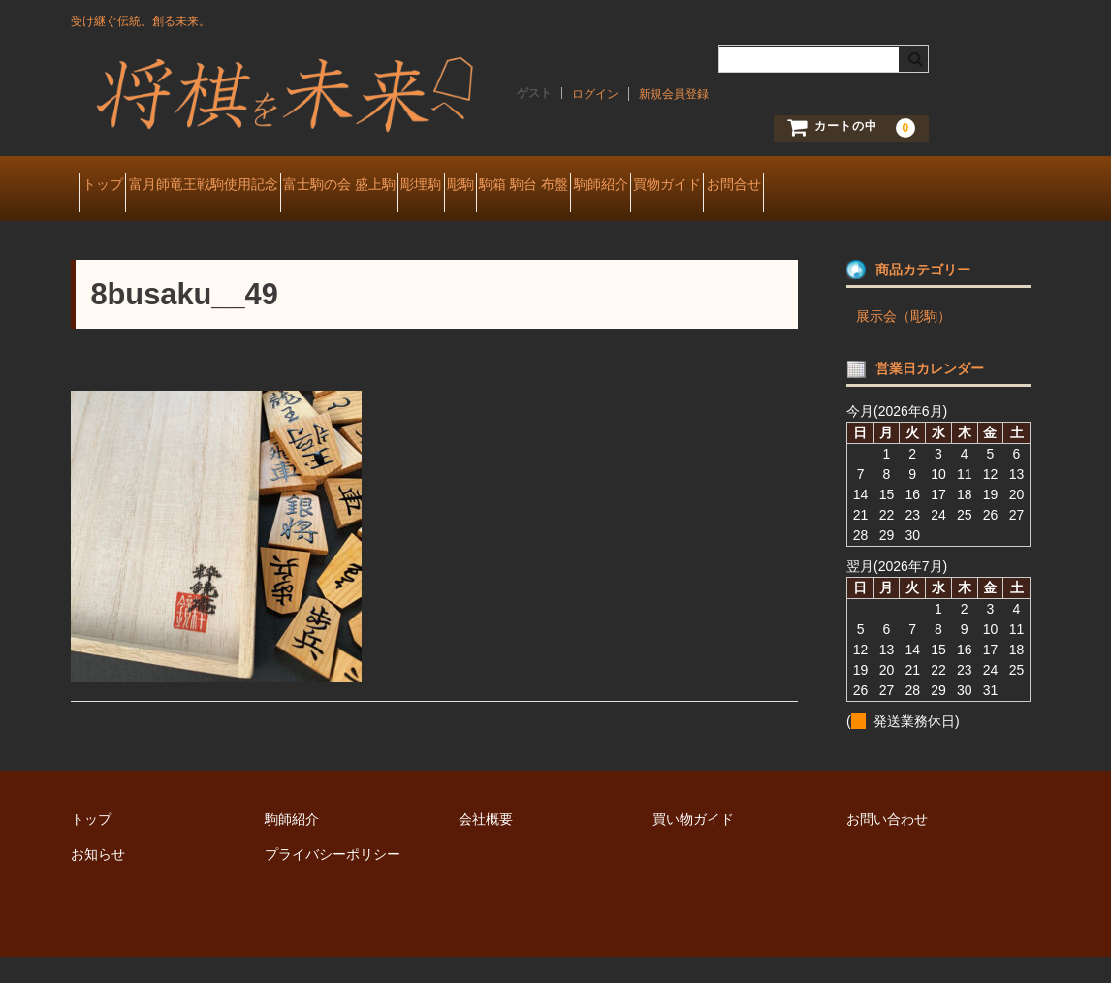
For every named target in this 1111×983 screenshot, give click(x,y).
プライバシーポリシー (332, 880)
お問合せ (117, 227)
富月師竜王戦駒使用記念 (246, 186)
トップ (111, 186)
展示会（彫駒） (903, 342)
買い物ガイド (693, 845)
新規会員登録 (674, 94)
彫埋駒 (533, 186)
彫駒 (606, 186)
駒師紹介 (815, 186)
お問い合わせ (887, 845)
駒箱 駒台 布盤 (704, 186)
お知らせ (98, 880)
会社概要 (486, 845)
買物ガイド (916, 186)
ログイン (595, 94)
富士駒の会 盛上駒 (417, 186)
